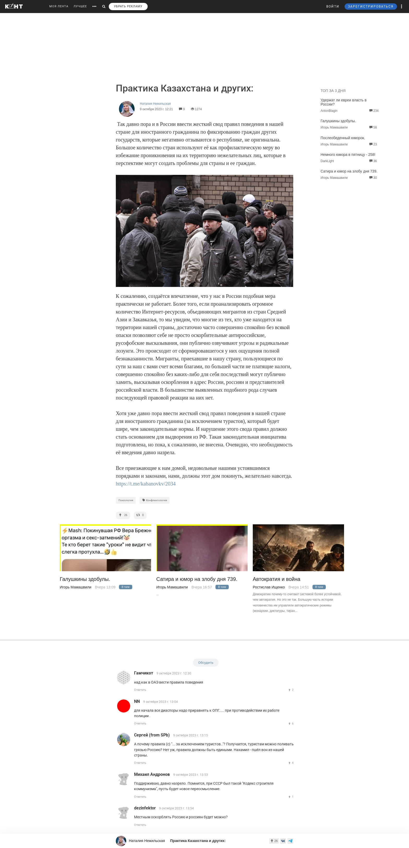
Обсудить (205, 663)
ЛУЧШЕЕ (80, 6)
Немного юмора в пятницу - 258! (348, 154)
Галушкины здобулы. (338, 121)
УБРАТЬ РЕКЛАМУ (128, 6)
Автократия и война (276, 579)
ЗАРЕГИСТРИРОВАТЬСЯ (371, 6)
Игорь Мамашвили (75, 587)
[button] (401, 6)
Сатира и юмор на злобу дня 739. (349, 171)
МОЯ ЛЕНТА (58, 6)
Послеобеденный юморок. (343, 138)
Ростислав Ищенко (269, 587)
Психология (125, 500)
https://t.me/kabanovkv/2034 (146, 484)
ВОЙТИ (332, 6)
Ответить (140, 690)
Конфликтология (154, 500)
